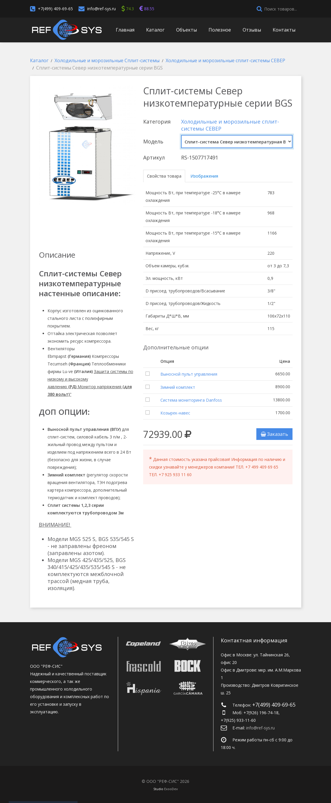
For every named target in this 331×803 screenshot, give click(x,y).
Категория (157, 121)
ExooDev (171, 789)
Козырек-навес (175, 413)
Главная (125, 30)
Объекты (186, 30)
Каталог (155, 30)
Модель (153, 141)
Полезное (220, 30)
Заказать (274, 434)
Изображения (204, 176)
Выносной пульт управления (188, 374)
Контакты (284, 30)
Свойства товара (164, 176)
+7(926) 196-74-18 (261, 712)
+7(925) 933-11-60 (238, 720)
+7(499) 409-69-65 (55, 8)
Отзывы (252, 30)
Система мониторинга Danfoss (191, 400)
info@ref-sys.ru (101, 8)
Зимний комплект (177, 387)
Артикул (154, 157)
